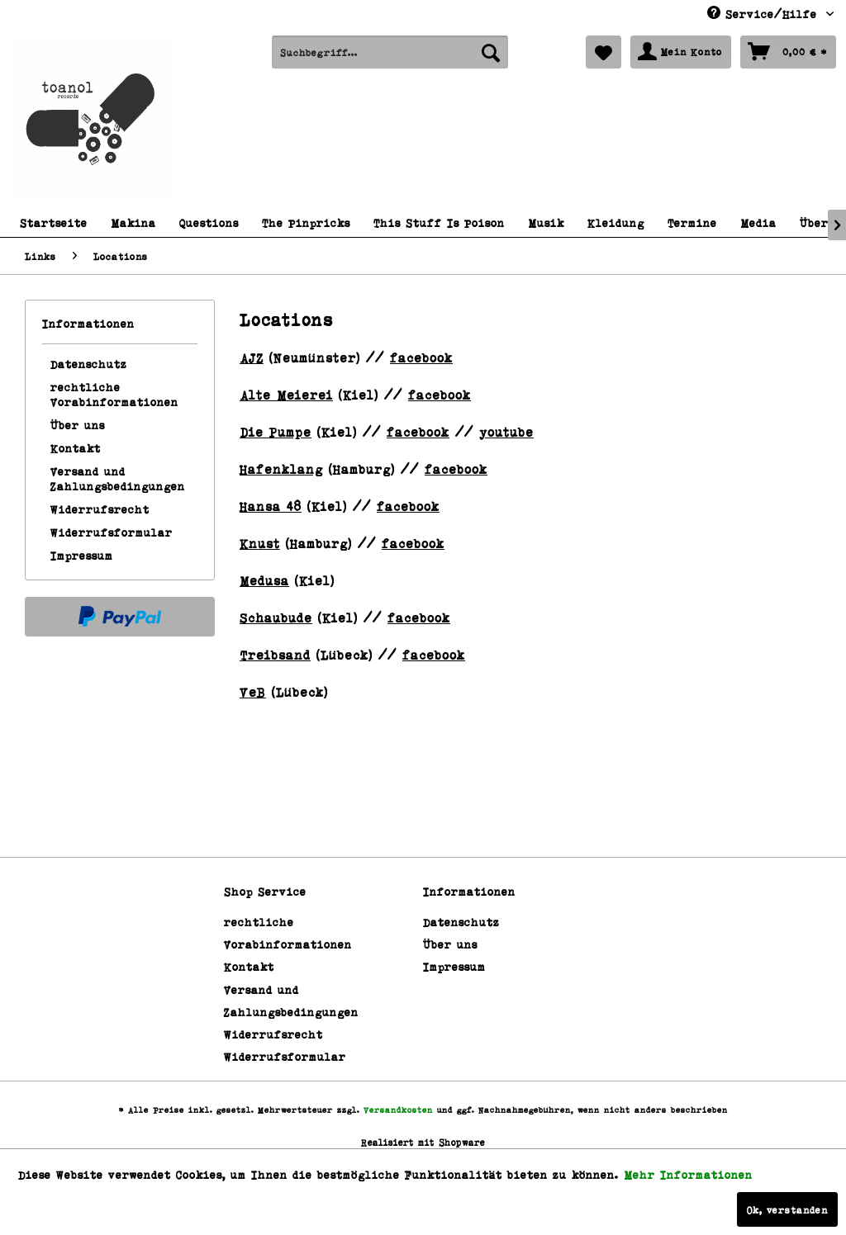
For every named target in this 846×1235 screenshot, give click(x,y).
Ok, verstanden (787, 1209)
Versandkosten (398, 1109)
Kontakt (75, 448)
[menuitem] (390, 52)
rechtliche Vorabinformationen (114, 394)
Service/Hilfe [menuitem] (764, 13)
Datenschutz (88, 364)
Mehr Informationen (688, 1174)
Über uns (77, 425)
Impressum (81, 555)
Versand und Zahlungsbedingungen (117, 478)
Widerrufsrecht (100, 509)
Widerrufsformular (111, 532)
